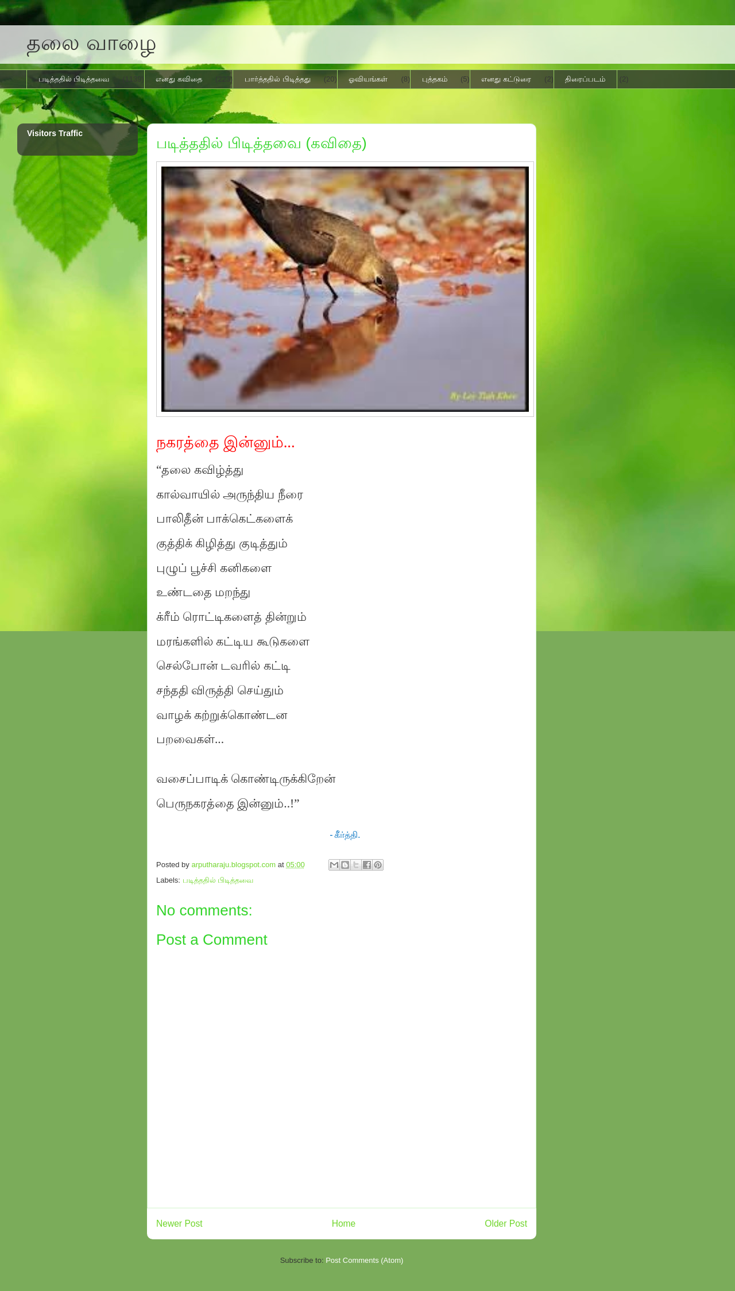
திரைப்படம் (585, 79)
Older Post (506, 1223)
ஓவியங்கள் (368, 79)
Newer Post (179, 1223)
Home (344, 1223)
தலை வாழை (91, 42)
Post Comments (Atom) (364, 1260)
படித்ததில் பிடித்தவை (74, 79)
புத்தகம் (434, 79)
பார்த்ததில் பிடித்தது (278, 79)
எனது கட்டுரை (506, 79)
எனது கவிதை (179, 79)
